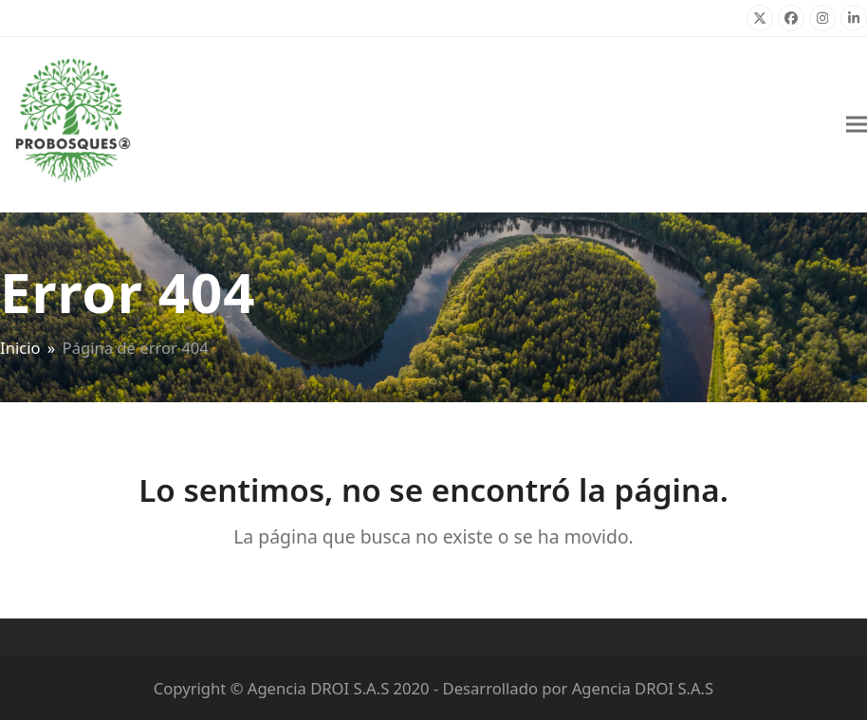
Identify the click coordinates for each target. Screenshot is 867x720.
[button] (856, 125)
